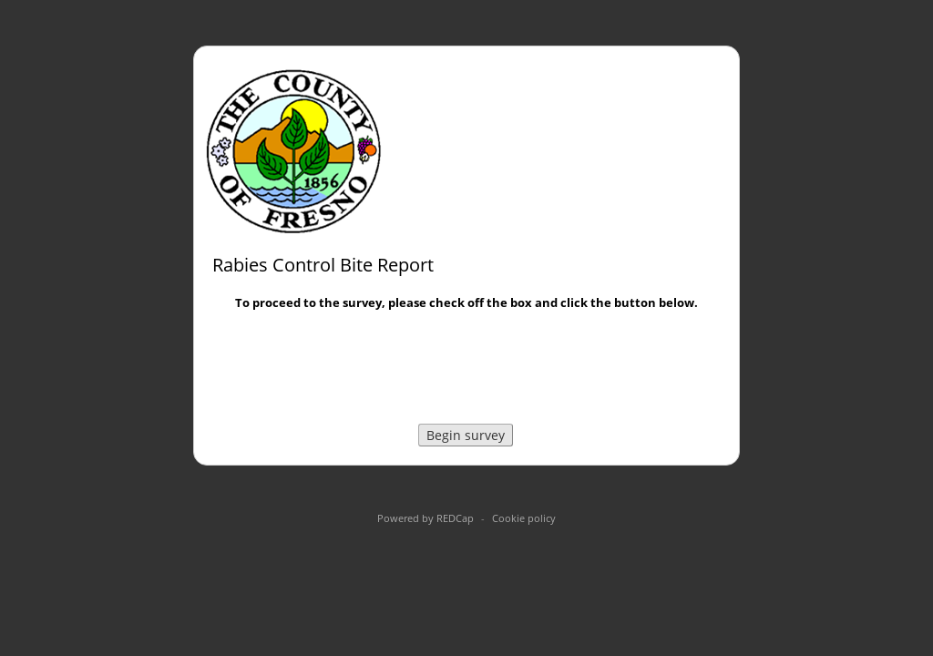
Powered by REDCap (425, 518)
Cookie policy (524, 518)
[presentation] (466, 369)
